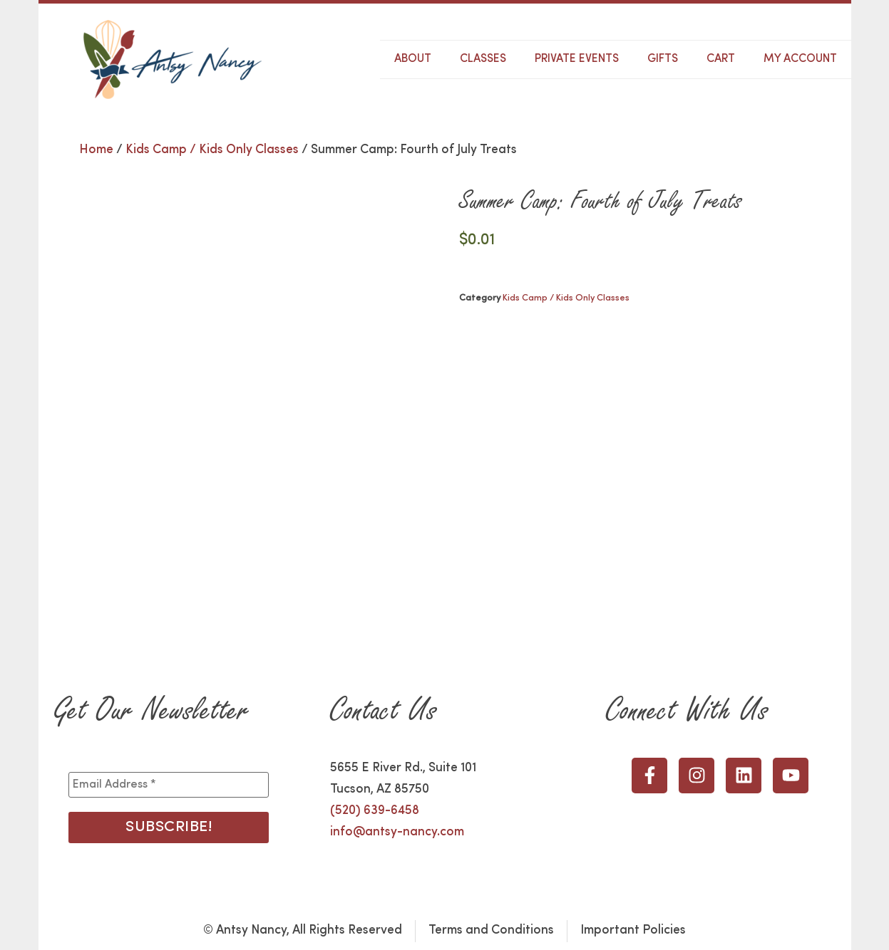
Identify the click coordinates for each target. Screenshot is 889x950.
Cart (720, 59)
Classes (483, 59)
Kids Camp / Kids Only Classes (212, 150)
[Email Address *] (168, 785)
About (412, 59)
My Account (800, 59)
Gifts (662, 59)
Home (96, 150)
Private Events (577, 59)
